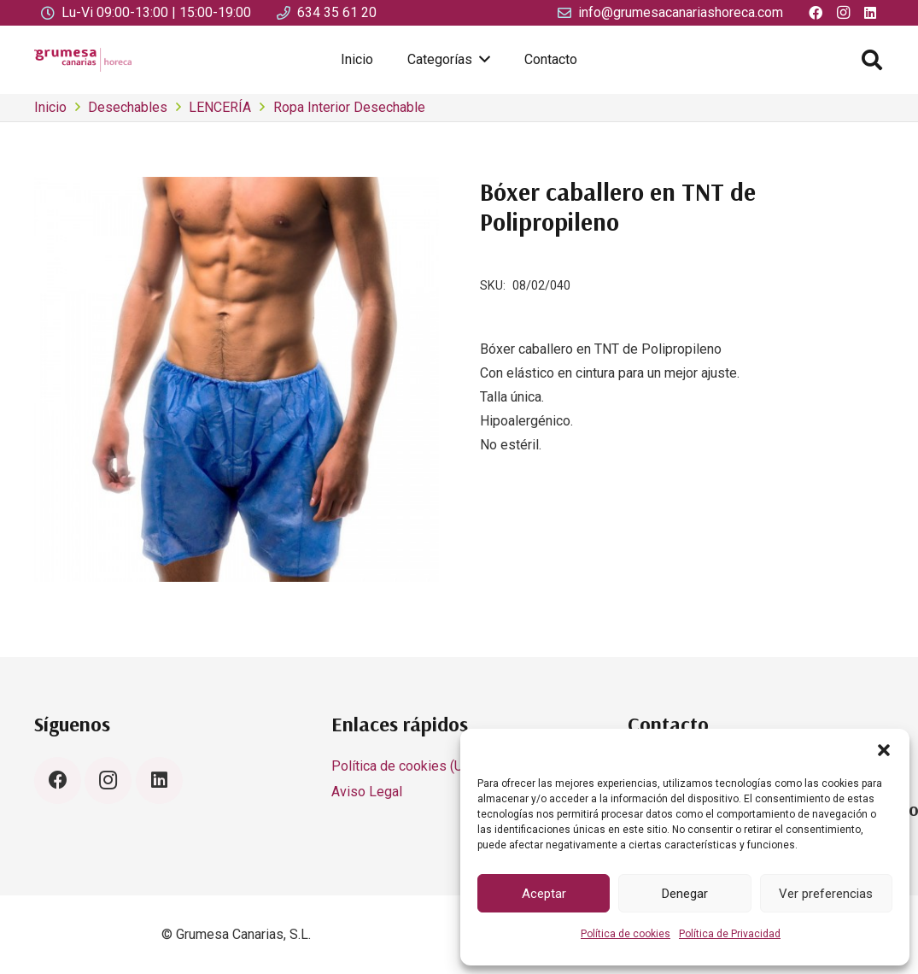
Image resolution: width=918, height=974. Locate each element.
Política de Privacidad (730, 934)
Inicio (50, 107)
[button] (883, 750)
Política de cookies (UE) (403, 766)
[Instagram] (108, 780)
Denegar (685, 893)
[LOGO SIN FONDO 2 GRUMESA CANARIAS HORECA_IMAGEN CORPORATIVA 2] (83, 60)
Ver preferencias (826, 893)
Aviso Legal (366, 791)
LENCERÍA (220, 107)
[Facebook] (57, 780)
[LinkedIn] (159, 780)
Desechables (127, 107)
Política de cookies (625, 934)
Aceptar (544, 893)
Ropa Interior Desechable (349, 107)
